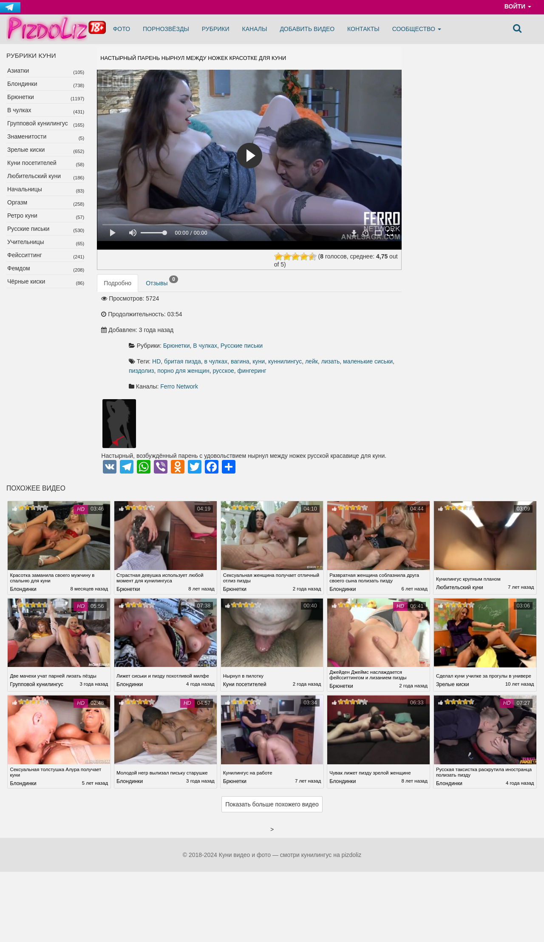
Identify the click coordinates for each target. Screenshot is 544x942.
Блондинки (22, 83)
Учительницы (25, 241)
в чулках (307, 326)
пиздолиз (323, 335)
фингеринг (258, 344)
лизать (245, 335)
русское (230, 344)
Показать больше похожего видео (272, 780)
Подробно (117, 295)
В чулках (19, 110)
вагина (331, 326)
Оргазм (17, 202)
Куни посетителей (32, 162)
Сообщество (416, 29)
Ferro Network (270, 360)
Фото (121, 29)
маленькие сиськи (282, 335)
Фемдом (18, 268)
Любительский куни (34, 176)
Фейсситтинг (24, 255)
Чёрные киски (26, 281)
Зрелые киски (26, 149)
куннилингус (376, 326)
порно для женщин (365, 335)
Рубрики (216, 29)
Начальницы (24, 189)
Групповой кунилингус (37, 123)
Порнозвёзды (166, 29)
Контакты (363, 29)
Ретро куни (22, 215)
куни (349, 326)
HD (247, 326)
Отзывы (162, 292)
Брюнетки (20, 97)
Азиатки (18, 70)
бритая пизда (273, 326)
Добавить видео (307, 29)
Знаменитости (26, 136)
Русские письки (28, 228)
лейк (226, 335)
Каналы (254, 29)
